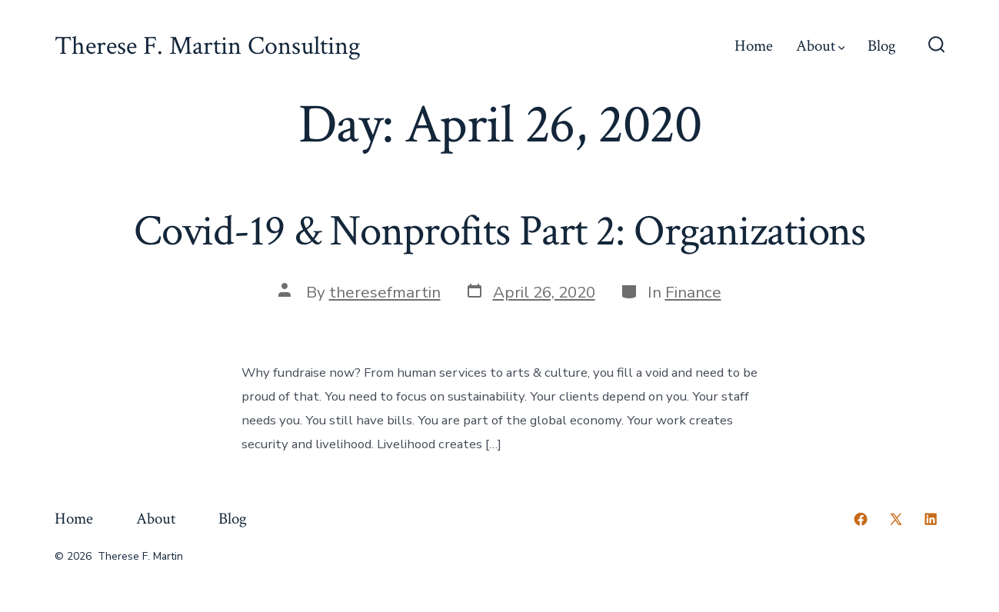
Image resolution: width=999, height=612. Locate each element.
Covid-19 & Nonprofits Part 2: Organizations (499, 231)
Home (753, 45)
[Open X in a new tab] (896, 519)
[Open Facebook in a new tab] (860, 519)
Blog (881, 45)
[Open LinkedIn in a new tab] (930, 519)
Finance (693, 292)
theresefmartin (385, 292)
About (820, 45)
